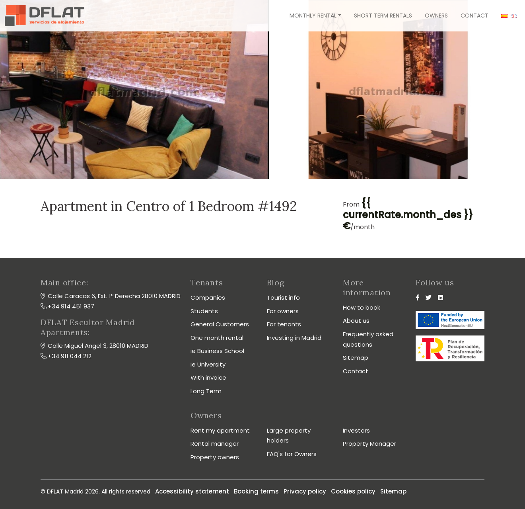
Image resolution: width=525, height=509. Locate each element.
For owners (283, 311)
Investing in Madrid (294, 337)
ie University (208, 364)
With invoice (208, 377)
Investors (356, 430)
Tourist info (283, 297)
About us (356, 320)
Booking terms (256, 491)
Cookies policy (353, 491)
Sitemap (355, 357)
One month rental (217, 337)
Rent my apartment (220, 430)
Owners (436, 16)
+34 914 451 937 (71, 306)
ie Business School (217, 351)
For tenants (284, 324)
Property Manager (369, 443)
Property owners (215, 457)
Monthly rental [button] (313, 16)
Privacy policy (305, 491)
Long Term (206, 391)
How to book (361, 307)
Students (204, 311)
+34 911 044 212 (69, 356)
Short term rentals (383, 16)
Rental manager (215, 443)
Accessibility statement (192, 491)
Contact (474, 16)
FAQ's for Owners (292, 454)
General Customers (220, 324)
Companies (208, 297)
